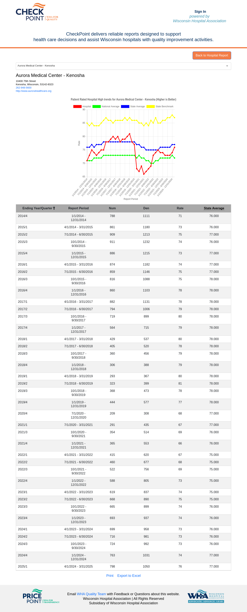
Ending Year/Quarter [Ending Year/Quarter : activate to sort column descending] (39, 208)
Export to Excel (129, 576)
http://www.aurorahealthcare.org (33, 90)
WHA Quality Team (91, 594)
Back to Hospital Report (212, 55)
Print (109, 576)
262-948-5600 (23, 87)
